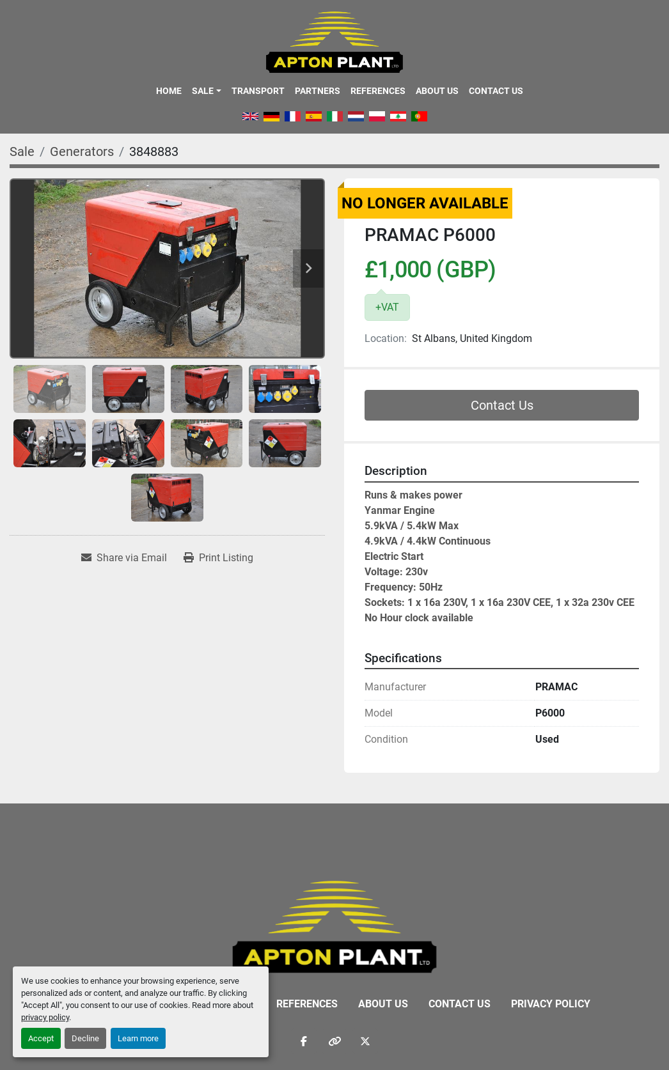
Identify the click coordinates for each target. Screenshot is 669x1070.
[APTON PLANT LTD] (335, 926)
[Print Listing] (218, 558)
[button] (206, 90)
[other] (334, 1041)
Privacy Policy (550, 1004)
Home (169, 91)
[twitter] (365, 1041)
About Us (437, 91)
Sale (203, 91)
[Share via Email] (124, 558)
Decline (85, 1038)
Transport (258, 91)
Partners (317, 91)
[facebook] (304, 1041)
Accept (41, 1038)
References (377, 91)
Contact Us (496, 91)
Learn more (138, 1038)
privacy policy (45, 1017)
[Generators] (82, 151)
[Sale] (22, 151)
